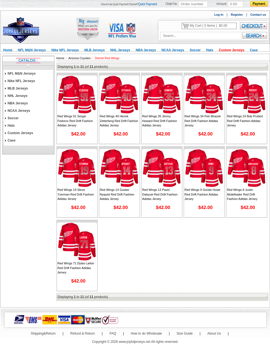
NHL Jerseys (120, 50)
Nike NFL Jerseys (65, 50)
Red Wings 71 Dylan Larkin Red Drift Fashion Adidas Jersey (76, 268)
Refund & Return (82, 333)
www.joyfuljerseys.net (135, 342)
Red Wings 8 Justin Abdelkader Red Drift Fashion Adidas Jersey (242, 194)
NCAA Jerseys (173, 50)
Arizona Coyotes (80, 58)
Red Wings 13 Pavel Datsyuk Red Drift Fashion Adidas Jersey (160, 194)
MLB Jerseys (94, 50)
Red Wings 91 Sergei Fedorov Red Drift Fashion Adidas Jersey (75, 121)
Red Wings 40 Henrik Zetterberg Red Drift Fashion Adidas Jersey (119, 121)
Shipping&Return (43, 333)
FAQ (113, 333)
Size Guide (185, 333)
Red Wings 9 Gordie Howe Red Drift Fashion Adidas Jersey (202, 194)
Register (237, 14)
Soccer (195, 50)
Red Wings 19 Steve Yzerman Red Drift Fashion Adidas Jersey (76, 194)
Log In (218, 14)
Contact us (258, 14)
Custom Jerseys (231, 50)
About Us (214, 333)
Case (254, 50)
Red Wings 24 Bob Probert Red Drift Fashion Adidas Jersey (245, 121)
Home (7, 50)
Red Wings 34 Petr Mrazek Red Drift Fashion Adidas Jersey (203, 121)
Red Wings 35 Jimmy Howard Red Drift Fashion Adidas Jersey (159, 121)
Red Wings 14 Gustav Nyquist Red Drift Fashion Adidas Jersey (117, 194)
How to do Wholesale (146, 333)
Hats (209, 50)
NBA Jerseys (146, 50)
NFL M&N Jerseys (32, 50)
